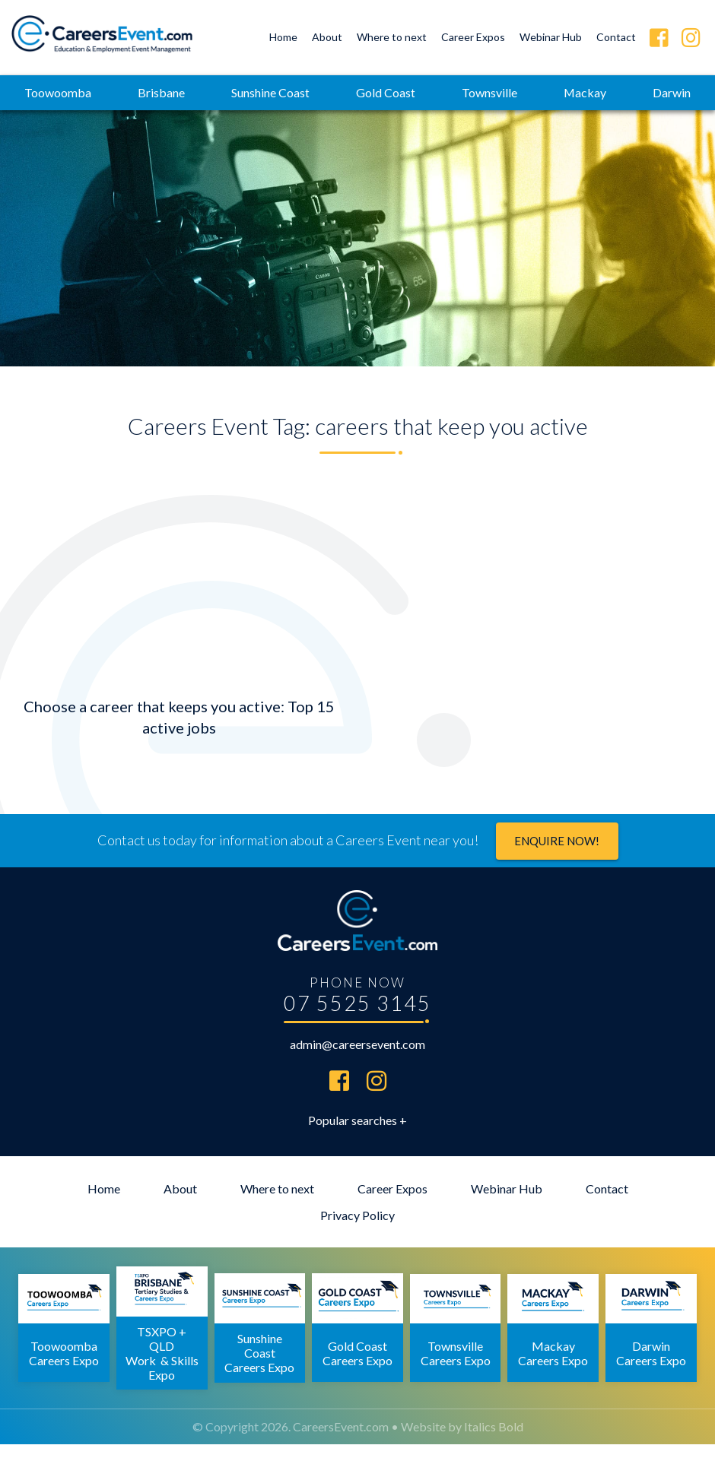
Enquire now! (556, 876)
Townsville (533, 92)
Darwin (357, 127)
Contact (616, 36)
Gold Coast (428, 92)
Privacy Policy (357, 1251)
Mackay (631, 92)
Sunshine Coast (311, 92)
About (327, 36)
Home (283, 36)
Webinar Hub (551, 36)
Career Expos (473, 36)
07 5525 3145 (357, 1038)
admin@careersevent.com (357, 1080)
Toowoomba (95, 92)
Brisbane (200, 92)
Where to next (392, 36)
